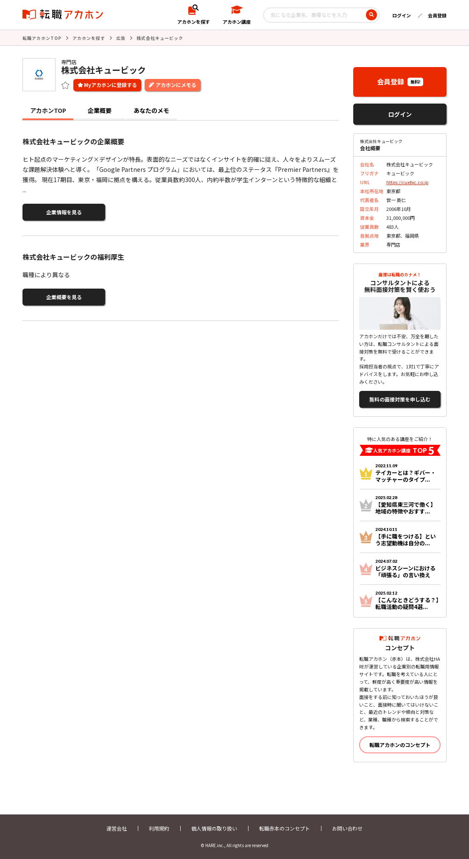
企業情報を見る (64, 212)
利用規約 (159, 828)
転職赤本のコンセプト (284, 828)
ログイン (401, 15)
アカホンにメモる (176, 84)
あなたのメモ (151, 110)
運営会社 (116, 828)
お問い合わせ (347, 828)
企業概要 (100, 110)
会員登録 (437, 15)
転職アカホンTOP (41, 38)
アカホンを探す (89, 38)
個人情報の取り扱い (214, 828)
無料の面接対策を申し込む (399, 399)
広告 (121, 38)
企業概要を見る (64, 296)
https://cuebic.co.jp (407, 182)
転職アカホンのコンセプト (399, 744)
